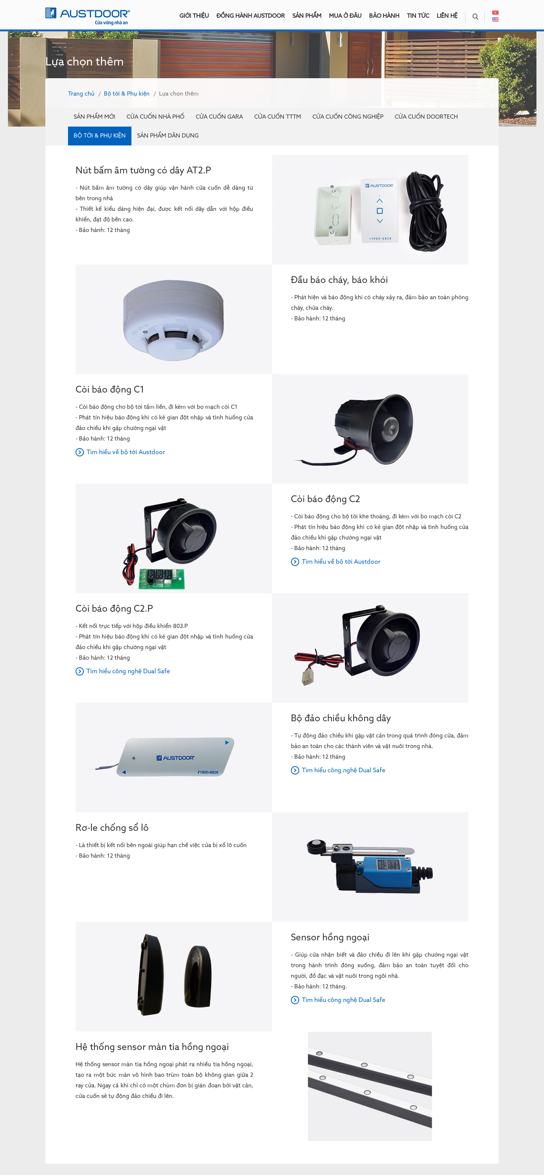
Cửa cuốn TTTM (277, 117)
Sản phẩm (306, 16)
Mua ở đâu (345, 16)
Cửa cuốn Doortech (426, 117)
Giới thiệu (194, 16)
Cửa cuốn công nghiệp (347, 117)
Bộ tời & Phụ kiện (127, 94)
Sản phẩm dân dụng (168, 136)
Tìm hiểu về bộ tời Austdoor (126, 453)
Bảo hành (384, 16)
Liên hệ (447, 16)
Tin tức (418, 16)
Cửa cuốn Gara (219, 117)
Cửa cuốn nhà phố (155, 117)
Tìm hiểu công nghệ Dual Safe (128, 672)
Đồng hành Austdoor (250, 16)
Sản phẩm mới (94, 117)
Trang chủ (81, 94)
